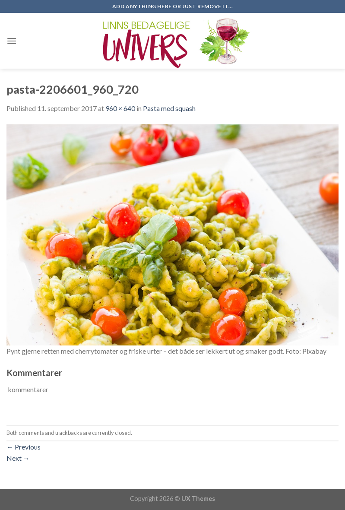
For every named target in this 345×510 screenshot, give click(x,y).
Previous (23, 447)
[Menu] (11, 40)
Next (18, 458)
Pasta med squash (169, 108)
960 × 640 (120, 108)
